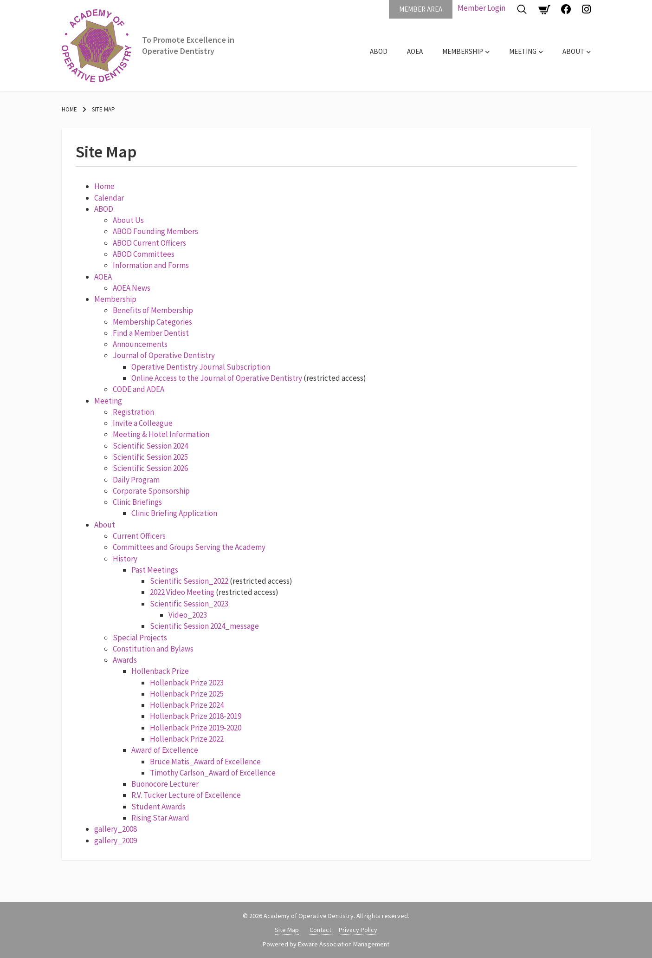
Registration (133, 412)
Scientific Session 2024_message (204, 626)
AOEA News (131, 288)
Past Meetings (154, 570)
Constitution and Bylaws (153, 649)
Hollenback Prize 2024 (187, 705)
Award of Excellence (164, 750)
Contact (320, 929)
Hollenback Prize (160, 671)
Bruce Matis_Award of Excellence (205, 761)
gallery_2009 (115, 840)
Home (69, 109)
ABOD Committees (143, 254)
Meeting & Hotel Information (161, 434)
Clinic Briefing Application (174, 513)
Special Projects (140, 637)
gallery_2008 (115, 829)
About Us (128, 220)
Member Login (481, 8)
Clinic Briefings (137, 502)
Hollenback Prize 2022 (187, 739)
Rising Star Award (160, 818)
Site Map (103, 109)
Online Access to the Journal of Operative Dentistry (216, 378)
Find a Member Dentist (151, 333)
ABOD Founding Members (155, 231)
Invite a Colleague (143, 423)
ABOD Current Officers (149, 243)
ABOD (378, 51)
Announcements (140, 344)
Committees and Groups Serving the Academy (189, 547)
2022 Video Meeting (182, 592)
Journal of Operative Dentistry (164, 355)
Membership (462, 51)
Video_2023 (187, 615)
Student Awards (158, 807)
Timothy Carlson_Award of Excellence (213, 773)
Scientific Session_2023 (189, 604)
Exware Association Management (343, 944)
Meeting (522, 51)
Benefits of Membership (153, 310)
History (125, 559)
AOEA (415, 51)
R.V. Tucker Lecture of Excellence (186, 795)
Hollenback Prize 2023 (187, 683)
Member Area (420, 9)
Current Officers (139, 536)
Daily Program (136, 480)
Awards (125, 660)
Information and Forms (151, 265)
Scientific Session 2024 (150, 446)
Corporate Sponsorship (151, 491)
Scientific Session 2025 (150, 457)
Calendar (109, 198)
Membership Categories (152, 322)
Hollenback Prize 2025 (187, 694)
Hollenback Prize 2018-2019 (195, 716)
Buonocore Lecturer (165, 784)
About (573, 51)
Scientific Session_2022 (189, 581)
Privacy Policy (358, 929)
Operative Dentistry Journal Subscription (200, 367)
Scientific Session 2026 (150, 468)
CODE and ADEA (138, 389)
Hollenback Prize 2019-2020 (195, 728)
